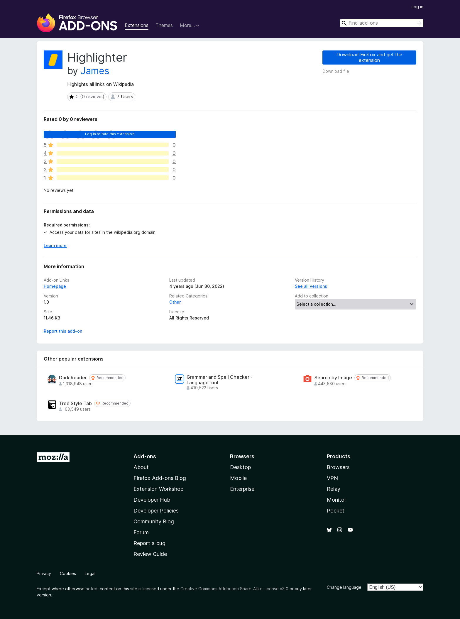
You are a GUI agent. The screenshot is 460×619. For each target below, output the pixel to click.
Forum (141, 532)
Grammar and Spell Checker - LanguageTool (220, 379)
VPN (332, 478)
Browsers (338, 467)
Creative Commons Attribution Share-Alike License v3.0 (234, 588)
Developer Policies (156, 511)
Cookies (68, 573)
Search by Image (333, 377)
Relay (333, 489)
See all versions (311, 286)
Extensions (136, 25)
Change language (344, 587)
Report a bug (149, 543)
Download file (335, 71)
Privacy (44, 573)
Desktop (240, 467)
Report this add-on (63, 331)
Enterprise (242, 489)
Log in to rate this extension (109, 134)
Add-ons (144, 456)
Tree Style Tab (75, 403)
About (141, 467)
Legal (90, 573)
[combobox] (381, 23)
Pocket (335, 511)
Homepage (55, 286)
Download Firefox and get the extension (369, 57)
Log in (417, 6)
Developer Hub (151, 500)
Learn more (55, 245)
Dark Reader (73, 377)
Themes (164, 25)
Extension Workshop (158, 489)
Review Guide (150, 554)
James (95, 71)
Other (175, 302)
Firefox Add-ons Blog (159, 478)
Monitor (336, 500)
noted (91, 588)
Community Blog (153, 521)
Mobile (238, 478)
